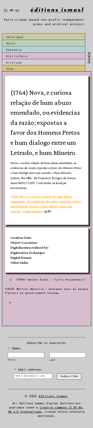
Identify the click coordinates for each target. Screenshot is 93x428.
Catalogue (15, 37)
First (11, 360)
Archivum (14, 62)
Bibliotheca (17, 56)
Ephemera (14, 50)
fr (6, 10)
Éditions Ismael (53, 396)
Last (52, 360)
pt (17, 10)
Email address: (28, 370)
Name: (14, 348)
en (12, 10)
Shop (10, 69)
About (11, 43)
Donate (89, 57)
